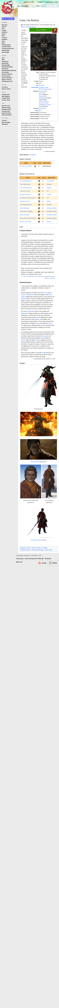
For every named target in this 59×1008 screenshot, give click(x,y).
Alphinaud (24, 313)
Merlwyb (49, 187)
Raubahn (49, 184)
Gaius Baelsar (47, 166)
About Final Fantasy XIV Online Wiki (34, 558)
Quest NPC (43, 108)
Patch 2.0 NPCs (37, 548)
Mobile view (19, 562)
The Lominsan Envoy (25, 187)
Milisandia (42, 98)
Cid (47, 191)
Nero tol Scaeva (44, 101)
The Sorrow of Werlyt (36, 540)
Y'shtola (49, 194)
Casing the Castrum (25, 194)
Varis (37, 323)
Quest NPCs (48, 550)
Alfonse (42, 91)
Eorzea (23, 340)
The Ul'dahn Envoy (25, 184)
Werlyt (43, 352)
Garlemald (31, 311)
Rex (41, 92)
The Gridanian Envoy (25, 181)
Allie (41, 94)
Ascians (23, 298)
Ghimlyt (38, 340)
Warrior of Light (45, 292)
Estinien (37, 319)
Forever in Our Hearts (26, 166)
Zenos (50, 323)
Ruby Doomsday (24, 208)
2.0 (41, 110)
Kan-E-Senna (50, 181)
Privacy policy (20, 558)
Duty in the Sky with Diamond (28, 218)
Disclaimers (48, 558)
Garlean (42, 85)
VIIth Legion (44, 336)
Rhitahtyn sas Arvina (45, 104)
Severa (49, 221)
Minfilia (48, 201)
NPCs (29, 548)
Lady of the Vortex (25, 191)
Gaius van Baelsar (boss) (28, 27)
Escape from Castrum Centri (27, 198)
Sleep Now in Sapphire (26, 211)
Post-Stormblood (35, 461)
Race (37, 85)
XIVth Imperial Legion (45, 89)
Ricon (41, 96)
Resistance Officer (51, 208)
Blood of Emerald (24, 214)
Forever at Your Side (25, 221)
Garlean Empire (44, 87)
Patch (37, 110)
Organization (35, 87)
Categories (23, 548)
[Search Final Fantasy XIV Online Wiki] (52, 5)
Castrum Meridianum (27, 294)
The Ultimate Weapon (26, 204)
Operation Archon (24, 201)
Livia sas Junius (44, 103)
